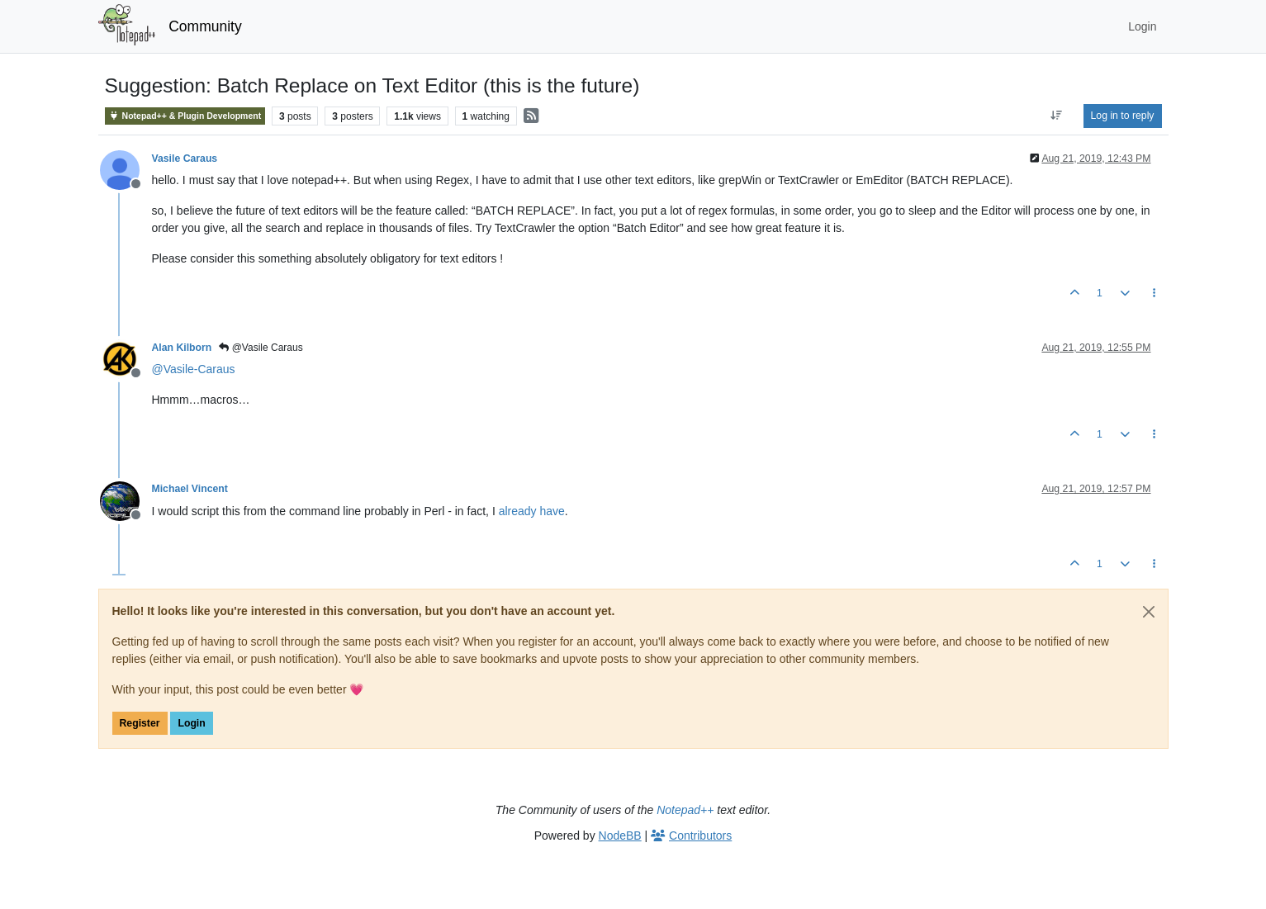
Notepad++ (685, 810)
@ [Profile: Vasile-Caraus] (193, 369)
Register (140, 723)
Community (205, 26)
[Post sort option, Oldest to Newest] (1055, 115)
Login (191, 723)
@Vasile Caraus (260, 347)
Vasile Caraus (185, 158)
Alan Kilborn (182, 347)
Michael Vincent (190, 489)
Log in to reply (1123, 115)
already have (532, 511)
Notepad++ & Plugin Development (185, 116)
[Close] (1149, 611)
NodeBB (620, 835)
